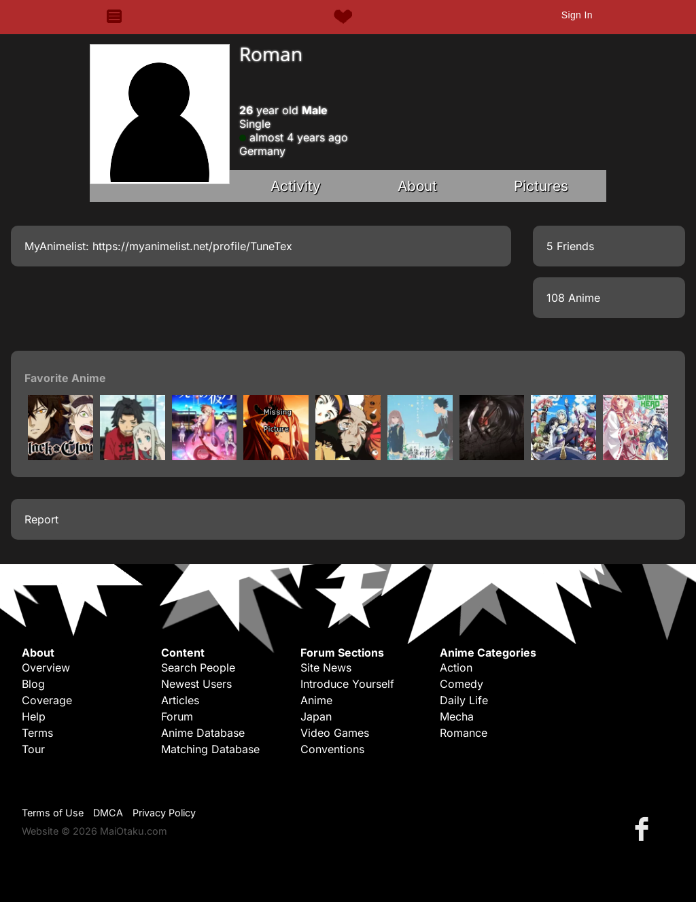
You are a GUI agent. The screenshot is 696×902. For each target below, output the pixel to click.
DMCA (108, 812)
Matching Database (210, 749)
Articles (180, 700)
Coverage (47, 700)
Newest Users (196, 684)
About (417, 185)
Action (456, 667)
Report (41, 519)
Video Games (334, 733)
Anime (316, 700)
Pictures (541, 185)
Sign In (577, 15)
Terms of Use (53, 812)
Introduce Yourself (347, 684)
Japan (316, 716)
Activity (296, 185)
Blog (33, 684)
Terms (37, 733)
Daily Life (464, 700)
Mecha (457, 716)
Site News (325, 667)
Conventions (332, 749)
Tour (33, 749)
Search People (198, 667)
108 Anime (573, 298)
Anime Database (203, 733)
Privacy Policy (164, 812)
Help (34, 716)
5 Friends (570, 246)
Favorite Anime (65, 378)
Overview (46, 667)
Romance (463, 733)
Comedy (461, 684)
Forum (177, 716)
